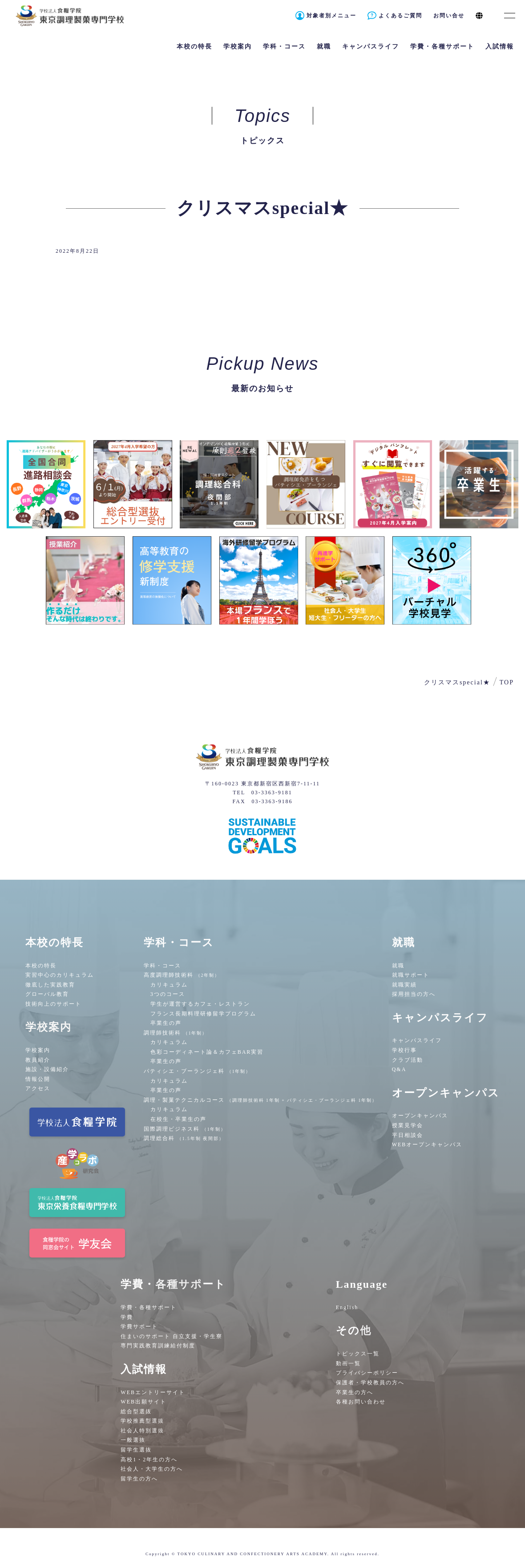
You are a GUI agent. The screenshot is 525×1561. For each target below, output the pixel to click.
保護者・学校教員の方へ (370, 1382)
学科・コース (162, 965)
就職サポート (410, 975)
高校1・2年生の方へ (149, 1459)
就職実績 (404, 985)
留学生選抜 (136, 1450)
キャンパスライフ (417, 1040)
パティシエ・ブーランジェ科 (197, 1071)
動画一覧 (348, 1363)
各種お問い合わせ (361, 1402)
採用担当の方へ (414, 994)
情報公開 (37, 1079)
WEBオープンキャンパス (427, 1144)
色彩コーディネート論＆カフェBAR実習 (207, 1052)
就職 (398, 965)
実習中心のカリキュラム (59, 975)
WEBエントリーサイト (153, 1392)
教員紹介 (37, 1060)
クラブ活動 (407, 1060)
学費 (127, 1317)
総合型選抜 (136, 1411)
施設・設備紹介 (47, 1069)
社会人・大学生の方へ (152, 1469)
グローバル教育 (47, 994)
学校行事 (404, 1050)
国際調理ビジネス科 (185, 1129)
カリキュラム (169, 985)
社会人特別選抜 (142, 1431)
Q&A (399, 1069)
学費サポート (139, 1326)
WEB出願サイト (143, 1402)
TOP (507, 682)
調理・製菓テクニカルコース (261, 1100)
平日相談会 (407, 1135)
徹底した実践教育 (50, 985)
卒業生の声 (166, 1023)
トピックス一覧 (358, 1354)
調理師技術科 (176, 1033)
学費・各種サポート (149, 1307)
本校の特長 (41, 965)
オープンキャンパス (420, 1115)
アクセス (37, 1088)
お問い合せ (448, 15)
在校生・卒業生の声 (178, 1119)
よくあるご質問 (400, 15)
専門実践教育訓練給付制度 (158, 1346)
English (347, 1307)
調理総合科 (184, 1138)
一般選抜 (133, 1440)
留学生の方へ (139, 1479)
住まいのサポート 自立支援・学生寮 (171, 1336)
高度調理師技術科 (182, 975)
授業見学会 (407, 1125)
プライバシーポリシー (367, 1373)
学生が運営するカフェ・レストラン (200, 1004)
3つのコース (167, 994)
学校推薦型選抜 (142, 1421)
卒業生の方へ (354, 1392)
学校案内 (37, 1050)
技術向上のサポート (53, 1004)
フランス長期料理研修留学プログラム (203, 1014)
